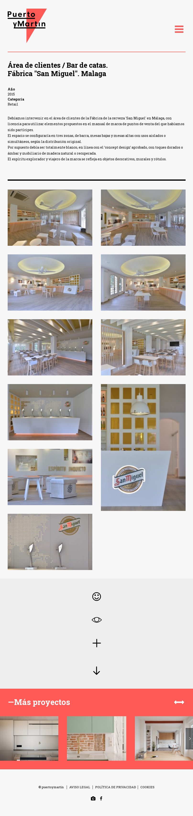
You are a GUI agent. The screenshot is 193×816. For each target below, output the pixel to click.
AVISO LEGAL (79, 787)
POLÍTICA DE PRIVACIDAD (115, 787)
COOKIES (147, 787)
